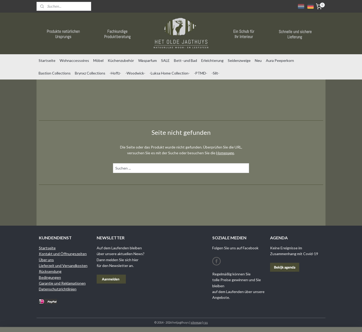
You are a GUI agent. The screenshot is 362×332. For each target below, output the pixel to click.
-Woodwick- (135, 73)
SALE (165, 60)
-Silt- (215, 73)
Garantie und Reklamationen (62, 283)
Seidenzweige (239, 60)
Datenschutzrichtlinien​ (57, 289)
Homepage (225, 153)
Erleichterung (212, 60)
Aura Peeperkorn (280, 60)
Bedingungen (50, 277)
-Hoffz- (115, 73)
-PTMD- (200, 73)
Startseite (47, 60)
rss (205, 322)
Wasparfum (147, 60)
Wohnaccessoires (74, 60)
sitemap (196, 322)
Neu (258, 60)
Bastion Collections (55, 73)
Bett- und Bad (185, 60)
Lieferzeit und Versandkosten (63, 265)
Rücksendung (50, 271)
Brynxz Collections (90, 73)
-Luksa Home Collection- (169, 73)
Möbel (98, 60)
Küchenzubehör (121, 60)
